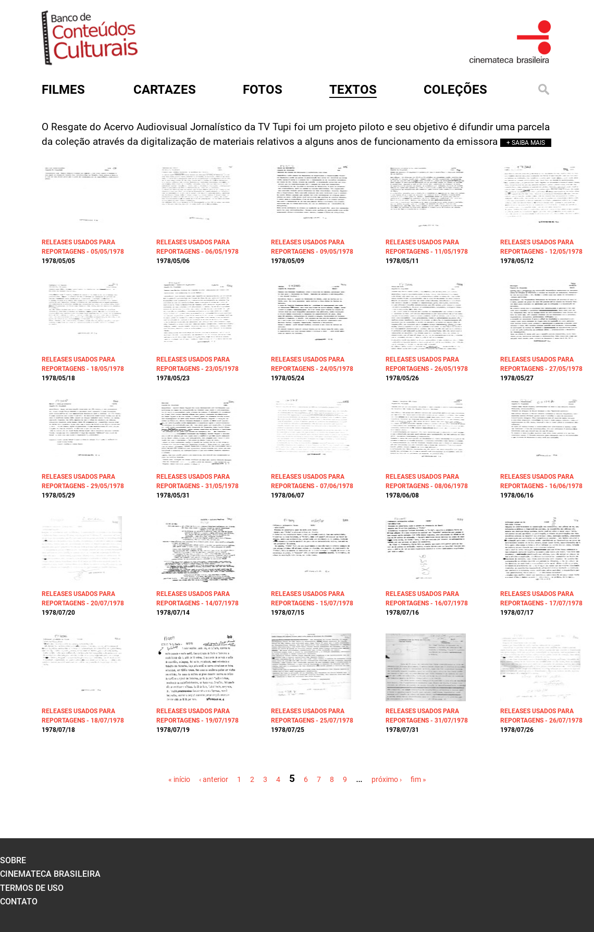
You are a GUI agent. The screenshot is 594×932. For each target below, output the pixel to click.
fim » (418, 779)
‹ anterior (213, 779)
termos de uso (32, 888)
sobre (13, 860)
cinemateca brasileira (50, 874)
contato (19, 901)
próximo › (387, 779)
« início (179, 779)
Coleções (455, 89)
